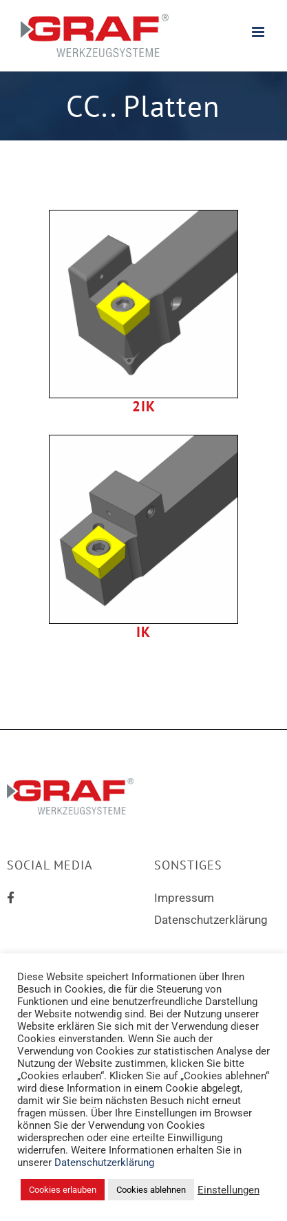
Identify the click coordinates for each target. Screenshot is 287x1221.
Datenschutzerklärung (211, 920)
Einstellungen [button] (228, 1190)
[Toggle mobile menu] (259, 32)
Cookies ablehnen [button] (151, 1190)
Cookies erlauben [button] (62, 1190)
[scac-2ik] (143, 216)
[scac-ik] (143, 441)
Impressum (184, 898)
